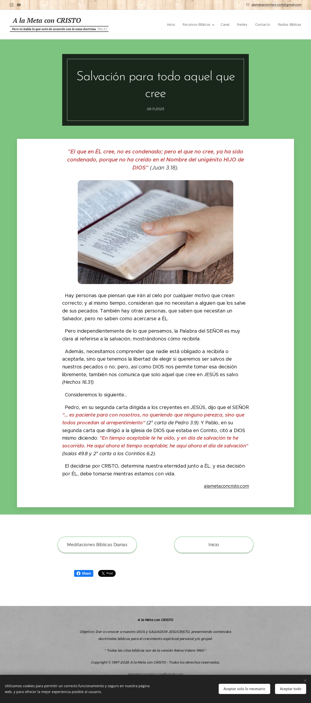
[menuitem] (169, 24)
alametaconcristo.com (226, 486)
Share (84, 573)
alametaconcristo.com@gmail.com (276, 4)
